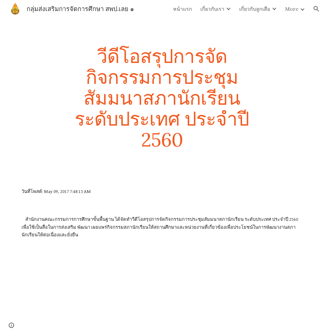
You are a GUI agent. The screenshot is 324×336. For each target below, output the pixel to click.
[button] (316, 8)
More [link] (291, 9)
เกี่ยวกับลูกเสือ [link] (254, 9)
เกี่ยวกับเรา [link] (212, 9)
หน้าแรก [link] (182, 9)
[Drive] (149, 293)
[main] (162, 97)
